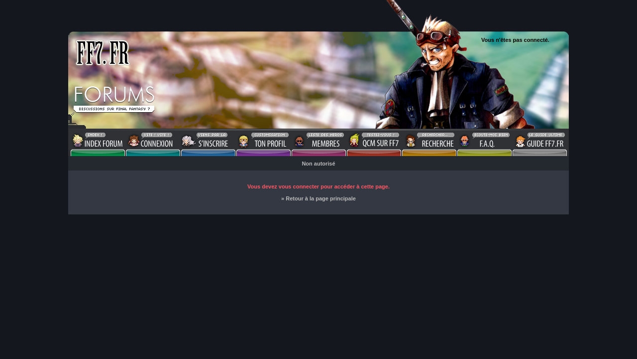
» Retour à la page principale (318, 198)
